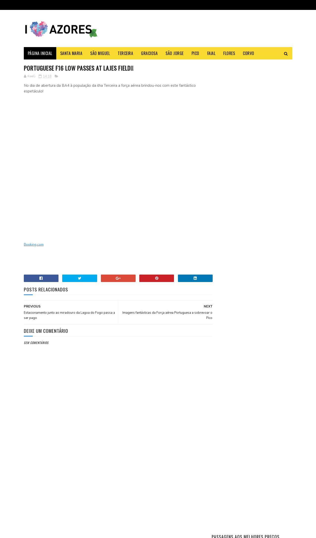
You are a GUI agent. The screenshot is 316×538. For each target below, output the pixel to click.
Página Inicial (40, 53)
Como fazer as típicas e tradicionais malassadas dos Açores (263, 255)
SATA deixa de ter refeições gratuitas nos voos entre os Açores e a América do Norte (78, 505)
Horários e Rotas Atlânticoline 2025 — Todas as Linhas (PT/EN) (266, 300)
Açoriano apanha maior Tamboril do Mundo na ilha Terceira (264, 233)
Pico (195, 53)
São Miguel (100, 53)
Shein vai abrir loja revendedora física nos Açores (80, 479)
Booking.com (34, 244)
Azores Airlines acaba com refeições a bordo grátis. (76, 457)
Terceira (125, 53)
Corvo (249, 53)
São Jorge (175, 53)
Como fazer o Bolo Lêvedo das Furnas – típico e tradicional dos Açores (263, 210)
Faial (211, 53)
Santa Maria (71, 53)
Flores (229, 53)
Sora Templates (47, 532)
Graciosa (149, 53)
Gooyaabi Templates (91, 532)
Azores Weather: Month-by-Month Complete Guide (265, 275)
